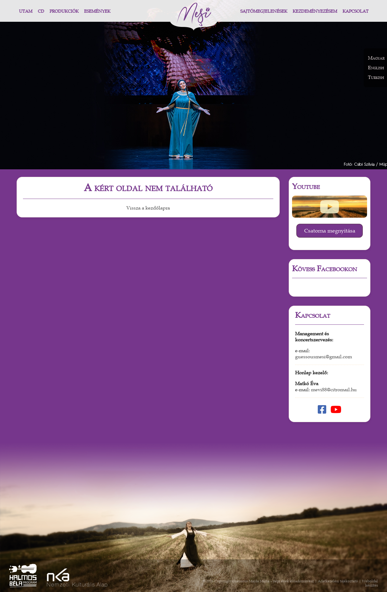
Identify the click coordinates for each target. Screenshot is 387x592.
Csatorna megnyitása (329, 230)
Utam (25, 11)
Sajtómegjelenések (263, 11)
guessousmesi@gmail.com (323, 357)
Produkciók (64, 11)
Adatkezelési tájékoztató (338, 581)
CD (41, 11)
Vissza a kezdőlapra (148, 208)
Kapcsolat (356, 11)
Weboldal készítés (370, 583)
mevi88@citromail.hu (334, 390)
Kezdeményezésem (315, 11)
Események (97, 11)
